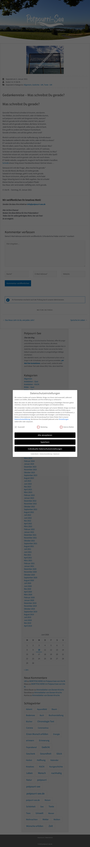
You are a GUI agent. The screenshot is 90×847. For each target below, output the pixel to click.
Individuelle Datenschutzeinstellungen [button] (45, 449)
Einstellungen (64, 419)
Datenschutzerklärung (22, 419)
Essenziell (20, 427)
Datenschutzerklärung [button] (46, 454)
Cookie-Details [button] (35, 454)
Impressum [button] (56, 454)
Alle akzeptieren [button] (45, 435)
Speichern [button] (45, 442)
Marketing (42, 427)
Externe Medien (67, 427)
